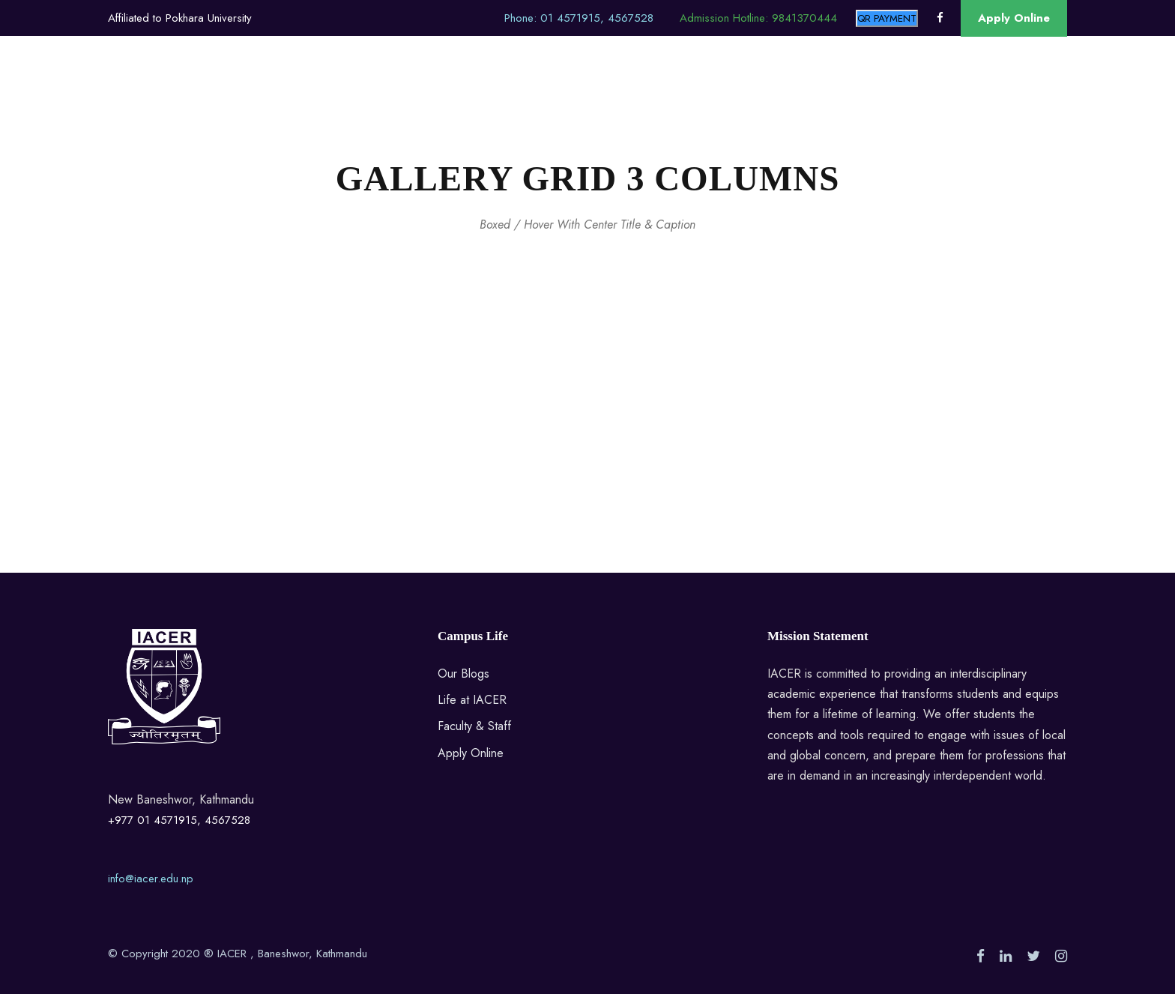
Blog (790, 91)
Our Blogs (463, 673)
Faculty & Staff (474, 726)
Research (854, 91)
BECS (315, 91)
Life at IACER (472, 699)
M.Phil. (425, 91)
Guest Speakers (707, 91)
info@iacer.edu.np (150, 878)
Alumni (488, 91)
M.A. (369, 91)
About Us (248, 91)
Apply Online (1014, 18)
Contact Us (935, 91)
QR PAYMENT (886, 18)
